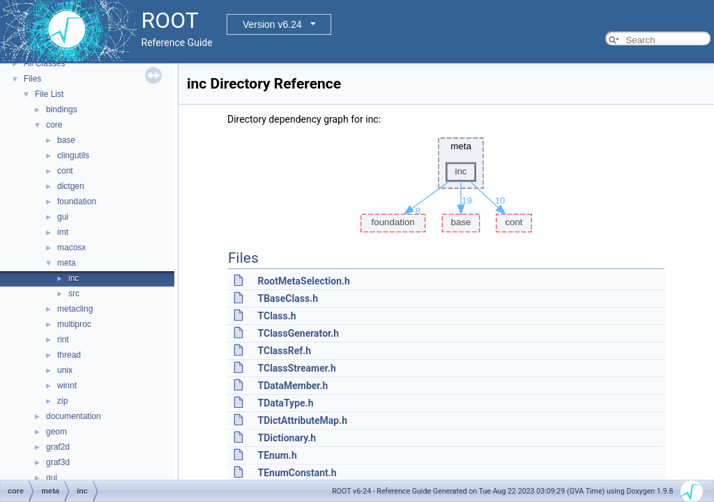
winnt (67, 385)
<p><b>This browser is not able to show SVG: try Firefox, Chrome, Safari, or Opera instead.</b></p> (446, 181)
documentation (73, 416)
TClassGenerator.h (298, 333)
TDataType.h (285, 403)
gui (62, 217)
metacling (75, 309)
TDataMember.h (292, 385)
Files (32, 79)
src (73, 293)
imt (62, 232)
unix (65, 370)
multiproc (74, 324)
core (54, 125)
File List (49, 94)
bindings (61, 109)
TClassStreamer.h (296, 368)
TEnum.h (276, 455)
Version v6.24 (272, 24)
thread (69, 355)
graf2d (58, 447)
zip (62, 401)
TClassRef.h (284, 350)
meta (66, 263)
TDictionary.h (286, 437)
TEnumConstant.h (296, 472)
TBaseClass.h (287, 298)
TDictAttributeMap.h (302, 420)
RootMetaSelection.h (303, 281)
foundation (76, 201)
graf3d (58, 462)
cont (65, 171)
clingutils (73, 155)
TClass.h (276, 315)
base (66, 140)
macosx (71, 247)
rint (63, 339)
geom (56, 431)
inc (73, 278)
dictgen (70, 186)
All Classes (44, 63)
